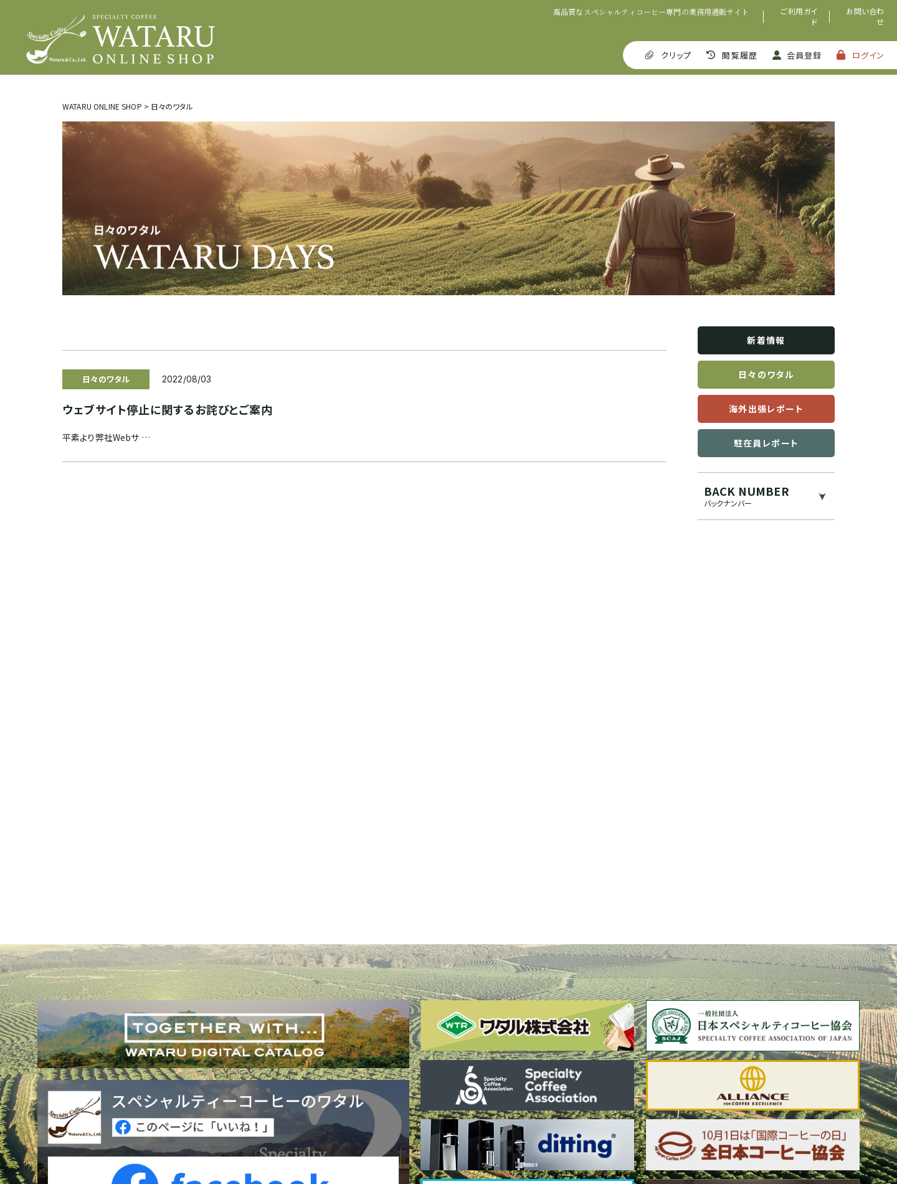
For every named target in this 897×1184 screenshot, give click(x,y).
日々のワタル (766, 374)
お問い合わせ (865, 16)
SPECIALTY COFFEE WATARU (120, 39)
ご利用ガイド (799, 16)
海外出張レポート (766, 408)
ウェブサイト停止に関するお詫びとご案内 (167, 409)
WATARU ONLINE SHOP (102, 106)
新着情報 (766, 340)
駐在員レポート (766, 443)
